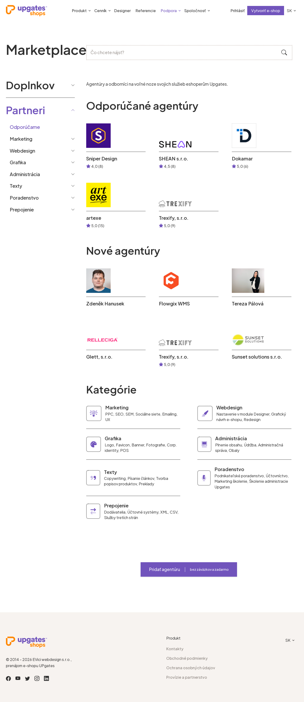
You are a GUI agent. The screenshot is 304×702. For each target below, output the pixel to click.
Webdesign (22, 151)
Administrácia (25, 174)
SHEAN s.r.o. (173, 158)
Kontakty (175, 648)
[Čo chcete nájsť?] (189, 52)
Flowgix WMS (174, 303)
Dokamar (242, 158)
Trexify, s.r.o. (174, 218)
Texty (16, 186)
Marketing (21, 139)
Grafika (18, 162)
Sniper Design (101, 158)
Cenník (100, 10)
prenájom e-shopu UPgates (30, 665)
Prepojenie (22, 209)
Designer (122, 10)
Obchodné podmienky (187, 658)
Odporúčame (25, 127)
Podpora (169, 10)
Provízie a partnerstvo (186, 677)
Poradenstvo (24, 198)
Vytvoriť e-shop (265, 10)
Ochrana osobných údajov (190, 667)
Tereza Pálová (248, 303)
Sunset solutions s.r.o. (257, 357)
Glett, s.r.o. (99, 357)
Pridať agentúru (189, 569)
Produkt (79, 10)
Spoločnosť (195, 10)
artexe (93, 218)
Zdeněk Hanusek (105, 303)
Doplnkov (40, 85)
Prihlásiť (238, 10)
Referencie (146, 10)
